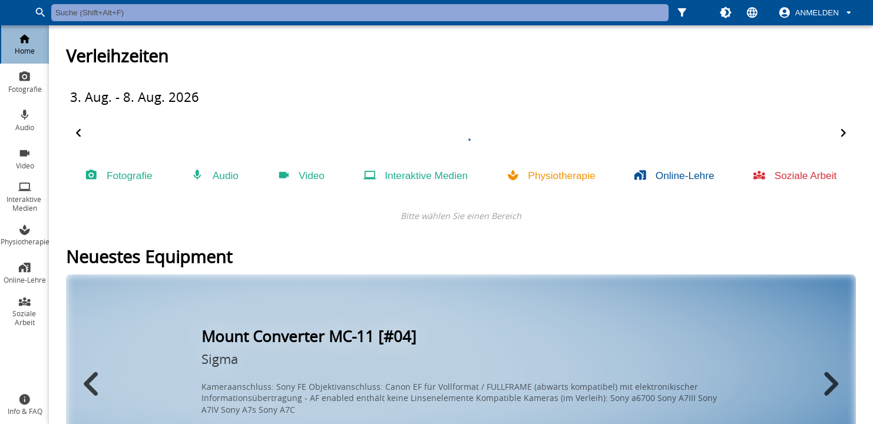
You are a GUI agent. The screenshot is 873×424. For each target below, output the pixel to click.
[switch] (815, 13)
